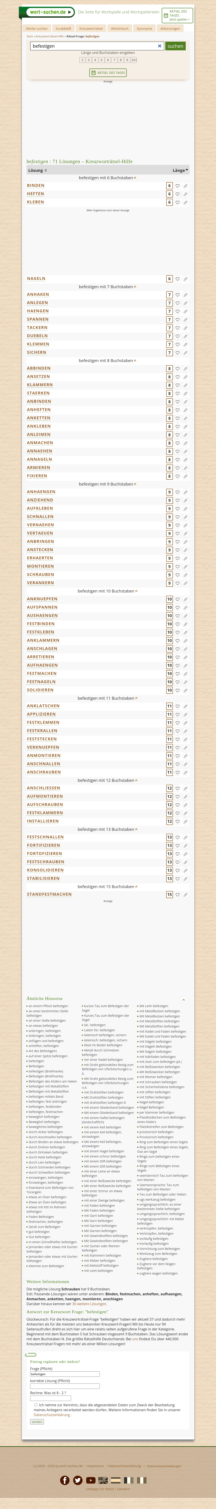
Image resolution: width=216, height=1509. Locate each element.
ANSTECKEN (40, 549)
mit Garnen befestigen (100, 1225)
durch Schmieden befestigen (49, 1167)
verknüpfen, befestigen (156, 1228)
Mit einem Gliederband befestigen (109, 1112)
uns (135, 1338)
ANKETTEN (38, 417)
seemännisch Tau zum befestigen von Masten (162, 1177)
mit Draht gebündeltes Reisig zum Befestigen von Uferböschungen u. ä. (107, 1069)
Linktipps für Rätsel (100, 1489)
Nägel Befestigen (152, 1107)
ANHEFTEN (39, 409)
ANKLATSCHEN (43, 705)
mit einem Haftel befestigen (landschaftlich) (103, 1120)
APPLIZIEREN (41, 714)
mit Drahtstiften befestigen (104, 1092)
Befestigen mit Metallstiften (49, 1091)
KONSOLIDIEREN (45, 870)
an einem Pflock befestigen (48, 1006)
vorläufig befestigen (154, 1238)
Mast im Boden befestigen (103, 1045)
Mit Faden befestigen (99, 1210)
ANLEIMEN (39, 434)
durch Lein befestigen (44, 1162)
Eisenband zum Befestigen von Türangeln (50, 1189)
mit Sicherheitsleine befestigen (162, 1087)
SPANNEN (38, 319)
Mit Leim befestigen (154, 1006)
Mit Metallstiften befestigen (159, 1026)
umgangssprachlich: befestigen (162, 1214)
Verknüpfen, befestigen (157, 1233)
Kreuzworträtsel (91, 28)
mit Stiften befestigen (155, 1097)
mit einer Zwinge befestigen (104, 1200)
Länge (179, 170)
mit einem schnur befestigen (105, 1156)
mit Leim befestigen (98, 1270)
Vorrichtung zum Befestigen (160, 1249)
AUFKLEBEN (40, 508)
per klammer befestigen (157, 1112)
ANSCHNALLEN (43, 763)
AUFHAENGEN (42, 665)
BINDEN (36, 185)
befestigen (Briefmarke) (46, 1071)
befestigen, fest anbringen (48, 1101)
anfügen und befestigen (46, 1041)
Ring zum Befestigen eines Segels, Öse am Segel (163, 1149)
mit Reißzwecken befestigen (160, 1067)
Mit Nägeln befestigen (156, 1051)
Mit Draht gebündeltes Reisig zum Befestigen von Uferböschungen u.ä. (107, 1082)
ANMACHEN (40, 442)
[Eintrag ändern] (185, 185)
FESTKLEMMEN (43, 722)
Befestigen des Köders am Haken (53, 1081)
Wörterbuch (120, 28)
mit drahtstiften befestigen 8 (105, 1102)
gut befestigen (39, 1232)
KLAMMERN (40, 384)
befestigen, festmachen (46, 1112)
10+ (134, 60)
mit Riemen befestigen (156, 1077)
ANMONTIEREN (44, 755)
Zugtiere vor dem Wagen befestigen (156, 1266)
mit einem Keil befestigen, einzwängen (102, 1134)
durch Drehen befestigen (47, 1147)
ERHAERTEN (40, 558)
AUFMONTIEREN (45, 796)
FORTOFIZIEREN (44, 853)
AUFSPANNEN (42, 607)
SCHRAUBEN (40, 574)
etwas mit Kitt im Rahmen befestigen (46, 1209)
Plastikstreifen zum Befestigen (161, 1127)
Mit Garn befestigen (98, 1221)
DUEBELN (37, 335)
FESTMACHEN (42, 673)
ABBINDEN (39, 368)
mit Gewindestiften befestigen (106, 1236)
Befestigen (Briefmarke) (46, 1076)
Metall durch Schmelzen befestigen (100, 1052)
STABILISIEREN (43, 878)
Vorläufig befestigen (154, 1243)
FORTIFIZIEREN (43, 845)
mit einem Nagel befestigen (104, 1151)
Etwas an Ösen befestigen (47, 1202)
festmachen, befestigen (46, 1221)
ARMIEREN (38, 467)
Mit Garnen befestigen (100, 1231)
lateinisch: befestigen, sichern (105, 1040)
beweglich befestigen (44, 1117)
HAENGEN (38, 310)
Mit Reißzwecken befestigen (160, 1072)
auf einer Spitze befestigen (48, 1056)
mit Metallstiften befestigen (160, 1021)
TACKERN (37, 327)
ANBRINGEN (40, 541)
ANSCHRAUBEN (44, 772)
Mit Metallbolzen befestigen (160, 1016)
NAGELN (36, 278)
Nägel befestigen (152, 1102)
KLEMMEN (38, 344)
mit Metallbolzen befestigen (160, 1011)
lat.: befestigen (95, 1025)
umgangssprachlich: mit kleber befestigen (160, 1221)
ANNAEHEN (39, 451)
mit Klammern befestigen (102, 1255)
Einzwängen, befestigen (46, 1182)
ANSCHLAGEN (42, 648)
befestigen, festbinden (45, 1106)
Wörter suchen (37, 28)
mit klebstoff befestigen (101, 1265)
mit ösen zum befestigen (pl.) (161, 1061)
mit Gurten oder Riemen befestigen (101, 1248)
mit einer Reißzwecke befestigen (107, 1181)
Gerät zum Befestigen (44, 1227)
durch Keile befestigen (45, 1157)
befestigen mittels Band (46, 1096)
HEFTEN (35, 193)
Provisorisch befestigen (156, 1137)
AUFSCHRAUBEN (45, 804)
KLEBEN (35, 202)
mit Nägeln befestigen (156, 1041)
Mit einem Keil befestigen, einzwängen (102, 1144)
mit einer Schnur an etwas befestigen (102, 1193)
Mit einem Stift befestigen (103, 1166)
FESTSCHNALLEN (45, 837)
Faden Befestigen (41, 1217)
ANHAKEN (38, 294)
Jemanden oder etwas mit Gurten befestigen (51, 1258)
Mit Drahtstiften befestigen (103, 1097)
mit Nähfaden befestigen (158, 1057)
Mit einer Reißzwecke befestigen (107, 1186)
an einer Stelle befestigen (47, 1020)
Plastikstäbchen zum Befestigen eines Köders (161, 1119)
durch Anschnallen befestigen (50, 1137)
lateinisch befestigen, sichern (105, 1035)
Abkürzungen (170, 28)
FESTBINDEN (41, 623)
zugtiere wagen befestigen (159, 1273)
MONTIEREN (40, 566)
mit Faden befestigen (99, 1205)
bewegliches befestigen (46, 1127)
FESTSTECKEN (42, 739)
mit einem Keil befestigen (102, 1127)
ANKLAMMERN (43, 640)
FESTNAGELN (41, 681)
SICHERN (36, 352)
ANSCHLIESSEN (43, 788)
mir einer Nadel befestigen (103, 1059)
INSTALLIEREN (43, 821)
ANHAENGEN (41, 491)
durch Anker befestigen (46, 1132)
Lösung (36, 170)
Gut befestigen (39, 1237)
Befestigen (36, 1066)
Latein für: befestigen (99, 1030)
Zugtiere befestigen (154, 1259)
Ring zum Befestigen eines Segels (164, 1142)
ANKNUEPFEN (42, 598)
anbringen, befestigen (45, 1031)
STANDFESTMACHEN (49, 894)
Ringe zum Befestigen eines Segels (158, 1168)
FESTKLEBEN (40, 632)
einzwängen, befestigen (46, 1177)
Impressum (95, 1466)
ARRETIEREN (40, 656)
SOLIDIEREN (40, 690)
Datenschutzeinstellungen (164, 1466)
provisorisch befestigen (156, 1132)
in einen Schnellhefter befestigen (53, 1242)
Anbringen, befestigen (45, 1036)
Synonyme (144, 28)
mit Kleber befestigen (99, 1260)
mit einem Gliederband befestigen (109, 1107)
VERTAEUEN (40, 533)
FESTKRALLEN (42, 730)
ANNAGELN (39, 459)
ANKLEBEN (39, 426)
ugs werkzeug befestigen (158, 1199)
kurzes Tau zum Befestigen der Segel (105, 1008)
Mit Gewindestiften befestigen (106, 1241)
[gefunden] (177, 185)
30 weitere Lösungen (89, 1303)
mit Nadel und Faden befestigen (163, 1031)
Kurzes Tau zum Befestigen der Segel (105, 1017)
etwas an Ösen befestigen (47, 1197)
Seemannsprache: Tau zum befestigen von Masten (158, 1187)
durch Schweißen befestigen (49, 1172)
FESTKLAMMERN (45, 812)
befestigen (36, 1061)
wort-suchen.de (71, 1466)
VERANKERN (40, 582)
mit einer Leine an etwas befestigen (101, 1173)
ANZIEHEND (40, 500)
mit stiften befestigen (155, 1092)
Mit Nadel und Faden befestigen (163, 1036)
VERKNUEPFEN (43, 747)
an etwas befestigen (43, 1025)
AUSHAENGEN (42, 615)
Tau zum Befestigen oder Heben (163, 1194)
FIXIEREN (37, 475)
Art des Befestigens (43, 1051)
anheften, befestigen (44, 1046)
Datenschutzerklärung (52, 1414)
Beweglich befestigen (44, 1122)
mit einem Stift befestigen (103, 1161)
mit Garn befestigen (98, 1215)
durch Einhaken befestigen (48, 1152)
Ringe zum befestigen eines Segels (158, 1158)
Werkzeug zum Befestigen (158, 1253)
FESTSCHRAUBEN (45, 861)
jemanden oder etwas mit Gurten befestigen (51, 1249)
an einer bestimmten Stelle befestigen (47, 1013)
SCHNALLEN (40, 516)
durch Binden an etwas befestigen (54, 1142)
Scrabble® (63, 28)
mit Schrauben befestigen (158, 1082)
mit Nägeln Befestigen (156, 1046)
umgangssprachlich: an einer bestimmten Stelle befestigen (159, 1206)
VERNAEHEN (40, 524)
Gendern (123, 1489)
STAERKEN (38, 393)
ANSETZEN (38, 376)
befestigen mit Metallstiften (49, 1086)
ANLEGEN (37, 302)
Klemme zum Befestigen (46, 1266)
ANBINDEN (39, 401)
